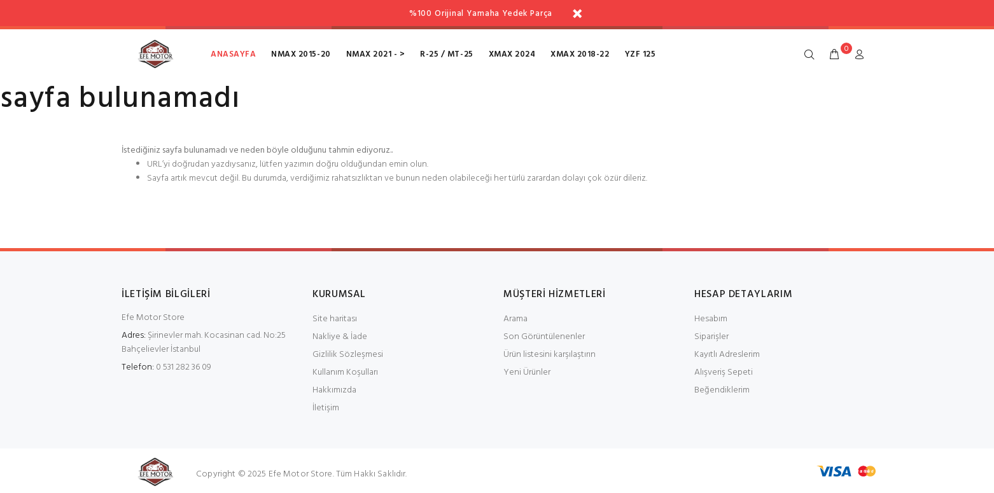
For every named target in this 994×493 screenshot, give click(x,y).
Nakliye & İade (339, 337)
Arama (515, 319)
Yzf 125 (640, 54)
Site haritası (334, 319)
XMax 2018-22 (579, 54)
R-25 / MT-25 (446, 54)
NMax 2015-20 (300, 54)
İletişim (325, 408)
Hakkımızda (334, 390)
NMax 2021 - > (375, 54)
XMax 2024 (512, 54)
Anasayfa (233, 54)
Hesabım (710, 319)
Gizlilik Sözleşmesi (347, 354)
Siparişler (711, 337)
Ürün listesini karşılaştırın (549, 354)
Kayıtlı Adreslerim (727, 354)
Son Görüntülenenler (544, 337)
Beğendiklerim (722, 390)
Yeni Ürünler (526, 372)
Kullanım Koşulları (345, 372)
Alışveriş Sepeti (723, 372)
